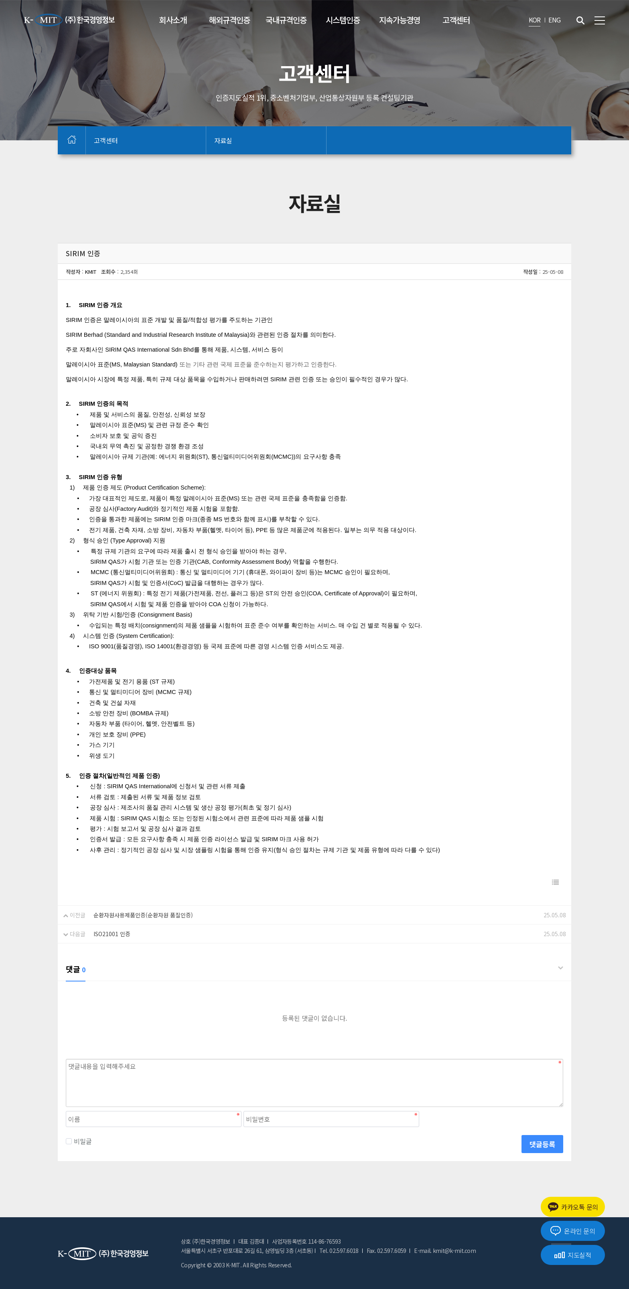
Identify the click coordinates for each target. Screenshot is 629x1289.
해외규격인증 (229, 20)
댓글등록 (542, 1144)
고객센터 (456, 20)
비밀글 (79, 1141)
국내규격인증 (286, 20)
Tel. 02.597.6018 (339, 1251)
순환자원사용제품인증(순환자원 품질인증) (143, 915)
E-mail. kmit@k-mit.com (445, 1251)
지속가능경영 (399, 20)
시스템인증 (343, 20)
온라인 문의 (572, 1231)
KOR (535, 19)
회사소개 (173, 20)
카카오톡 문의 (573, 1207)
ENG (554, 19)
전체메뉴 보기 (600, 20)
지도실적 (572, 1255)
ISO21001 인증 (111, 934)
